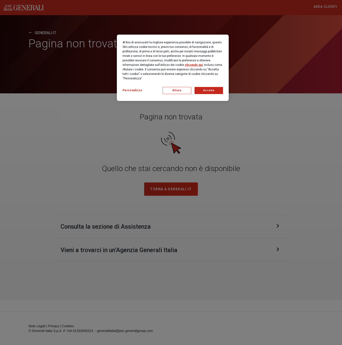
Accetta (208, 90)
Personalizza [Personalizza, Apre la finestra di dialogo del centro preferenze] (132, 90)
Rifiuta (176, 90)
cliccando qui (194, 65)
